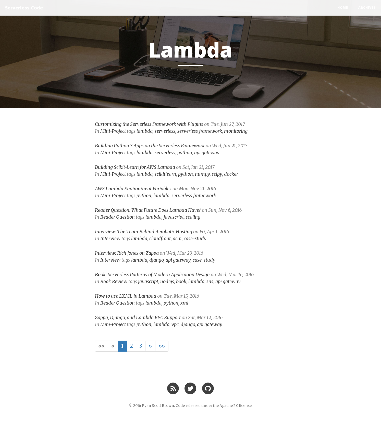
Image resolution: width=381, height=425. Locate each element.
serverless (165, 131)
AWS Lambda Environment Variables (133, 189)
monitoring (236, 131)
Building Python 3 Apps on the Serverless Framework (150, 146)
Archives (367, 7)
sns (209, 281)
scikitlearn (165, 174)
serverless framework (199, 131)
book (181, 281)
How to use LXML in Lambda (125, 296)
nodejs (167, 281)
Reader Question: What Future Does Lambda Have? (148, 210)
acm (177, 238)
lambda (145, 131)
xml (184, 303)
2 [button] (131, 346)
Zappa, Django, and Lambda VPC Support (138, 317)
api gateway (206, 152)
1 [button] (122, 346)
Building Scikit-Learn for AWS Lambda (135, 167)
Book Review (113, 281)
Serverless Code (24, 8)
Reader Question (117, 217)
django (156, 260)
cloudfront (160, 238)
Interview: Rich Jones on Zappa (127, 253)
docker (231, 174)
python (184, 152)
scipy (217, 174)
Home (342, 7)
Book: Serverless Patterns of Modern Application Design (152, 274)
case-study (195, 238)
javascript (174, 217)
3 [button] (140, 346)
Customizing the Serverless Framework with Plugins (149, 124)
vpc (175, 324)
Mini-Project (113, 131)
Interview (110, 238)
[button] (101, 346)
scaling (193, 217)
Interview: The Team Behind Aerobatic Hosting (143, 231)
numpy (202, 174)
